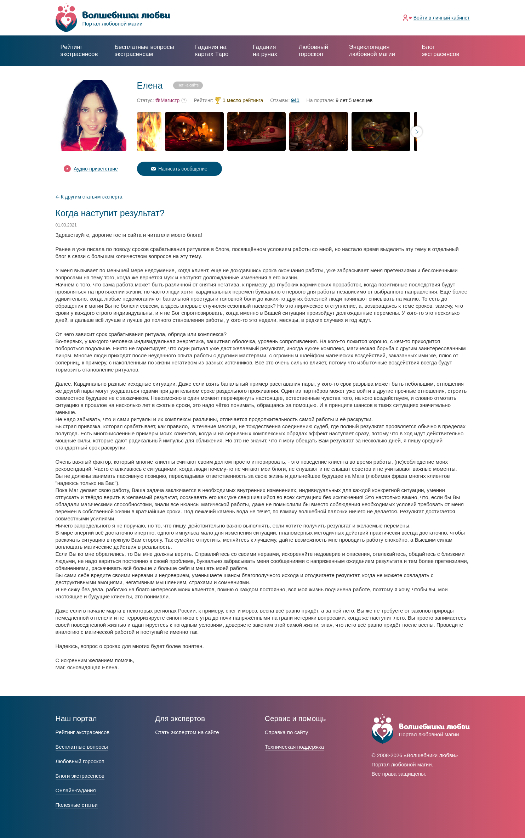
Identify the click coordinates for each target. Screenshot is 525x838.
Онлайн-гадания (76, 790)
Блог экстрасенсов (440, 50)
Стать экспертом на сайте (187, 732)
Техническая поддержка (294, 747)
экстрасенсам (144, 50)
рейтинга (243, 100)
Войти (441, 18)
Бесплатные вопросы (82, 747)
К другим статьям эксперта (89, 197)
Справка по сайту (286, 732)
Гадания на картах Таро (212, 50)
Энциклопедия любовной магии (372, 50)
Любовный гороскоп (313, 50)
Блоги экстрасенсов (80, 776)
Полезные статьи (77, 805)
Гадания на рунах (265, 50)
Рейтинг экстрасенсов (79, 50)
